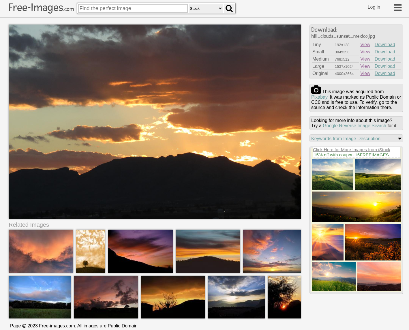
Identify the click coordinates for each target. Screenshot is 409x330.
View (365, 44)
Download (385, 44)
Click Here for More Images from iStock (351, 149)
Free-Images (41, 7)
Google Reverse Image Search (354, 125)
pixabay (319, 97)
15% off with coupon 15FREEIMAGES (351, 154)
